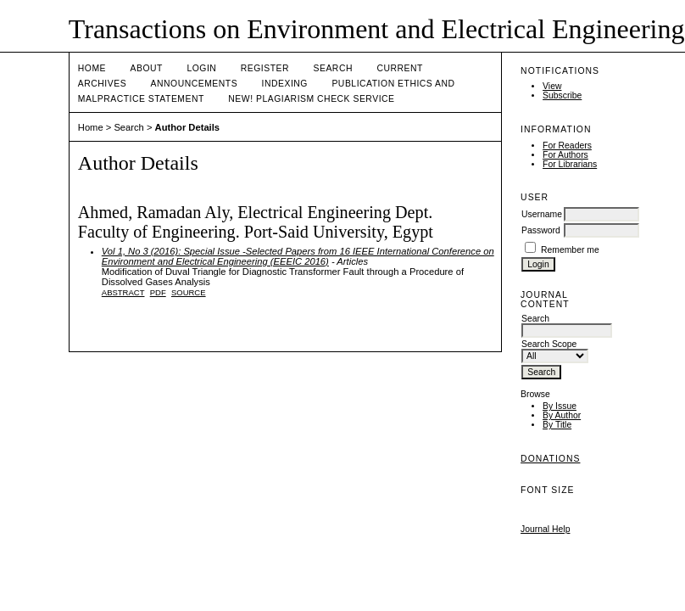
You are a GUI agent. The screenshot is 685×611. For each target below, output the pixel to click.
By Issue (559, 406)
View (552, 86)
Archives (102, 83)
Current (399, 68)
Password (540, 230)
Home (92, 68)
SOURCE (188, 292)
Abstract (123, 292)
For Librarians (570, 164)
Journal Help (545, 529)
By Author (562, 415)
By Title (557, 424)
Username (541, 214)
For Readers (567, 145)
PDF (158, 292)
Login (201, 68)
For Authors (565, 155)
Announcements (194, 83)
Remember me (570, 250)
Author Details (187, 127)
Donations (550, 458)
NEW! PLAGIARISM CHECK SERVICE (311, 99)
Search (333, 68)
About (147, 68)
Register (265, 68)
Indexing (285, 83)
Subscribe (562, 95)
